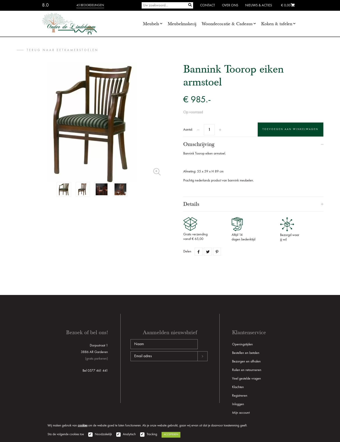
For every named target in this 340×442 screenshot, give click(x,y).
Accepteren (171, 434)
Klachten (238, 387)
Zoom (157, 172)
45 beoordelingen (90, 5)
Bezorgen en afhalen (246, 361)
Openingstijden (242, 344)
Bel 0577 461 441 (95, 371)
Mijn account (241, 413)
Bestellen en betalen (245, 353)
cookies (82, 425)
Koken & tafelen (276, 24)
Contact (207, 5)
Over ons (230, 5)
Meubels (151, 24)
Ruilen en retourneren (246, 370)
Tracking (152, 434)
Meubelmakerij (182, 24)
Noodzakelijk (103, 434)
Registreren (239, 396)
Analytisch (129, 434)
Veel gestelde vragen (246, 378)
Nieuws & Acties (258, 5)
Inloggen (238, 404)
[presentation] (163, 375)
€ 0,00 (288, 5)
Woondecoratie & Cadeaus (227, 24)
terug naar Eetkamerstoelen (63, 50)
